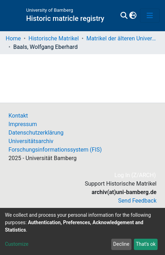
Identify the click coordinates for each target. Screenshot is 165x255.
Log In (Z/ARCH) (135, 175)
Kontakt (18, 115)
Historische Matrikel (53, 38)
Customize (16, 244)
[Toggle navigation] (150, 15)
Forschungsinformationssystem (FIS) (55, 149)
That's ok (145, 244)
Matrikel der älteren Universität (121, 38)
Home (13, 38)
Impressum (22, 124)
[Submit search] (123, 15)
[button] (132, 15)
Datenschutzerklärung (36, 132)
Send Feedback (137, 200)
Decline (121, 244)
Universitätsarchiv (30, 141)
